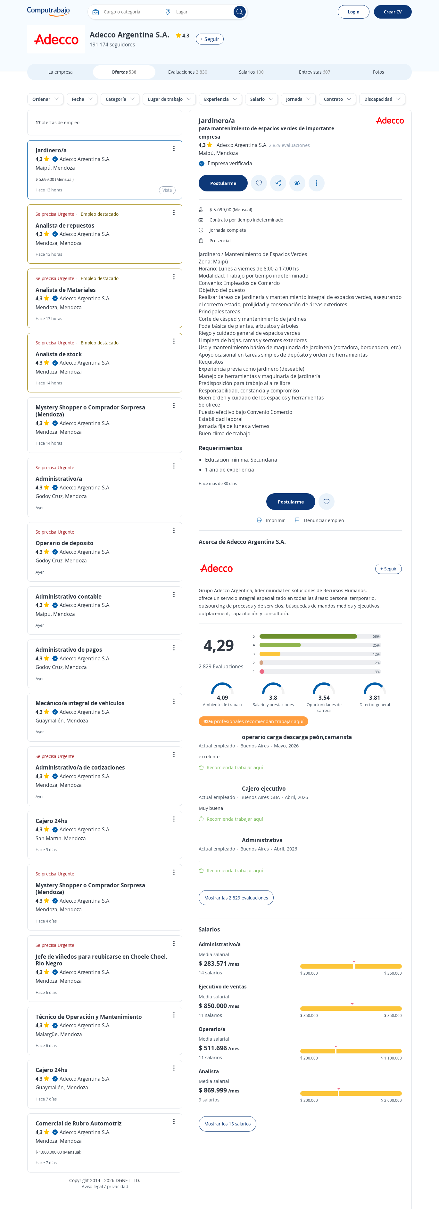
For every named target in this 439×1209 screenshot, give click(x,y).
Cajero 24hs (51, 821)
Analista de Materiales (66, 290)
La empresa (60, 72)
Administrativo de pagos (69, 649)
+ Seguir (209, 39)
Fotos (378, 72)
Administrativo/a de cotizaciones (80, 767)
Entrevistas (314, 72)
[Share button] (278, 183)
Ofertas (124, 72)
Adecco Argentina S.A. (85, 159)
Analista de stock (59, 354)
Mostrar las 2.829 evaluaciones (236, 898)
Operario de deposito (65, 543)
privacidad (117, 1186)
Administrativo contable (69, 596)
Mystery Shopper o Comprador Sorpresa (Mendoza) (90, 410)
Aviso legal (92, 1186)
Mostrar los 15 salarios (227, 1124)
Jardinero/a (51, 150)
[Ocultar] (297, 183)
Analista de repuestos (65, 225)
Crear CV (393, 12)
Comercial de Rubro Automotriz (78, 1123)
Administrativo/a (59, 478)
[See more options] (316, 183)
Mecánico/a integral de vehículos (80, 703)
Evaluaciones (187, 72)
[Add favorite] (259, 183)
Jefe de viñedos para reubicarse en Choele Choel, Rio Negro (101, 960)
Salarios (251, 72)
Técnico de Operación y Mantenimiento (89, 1016)
